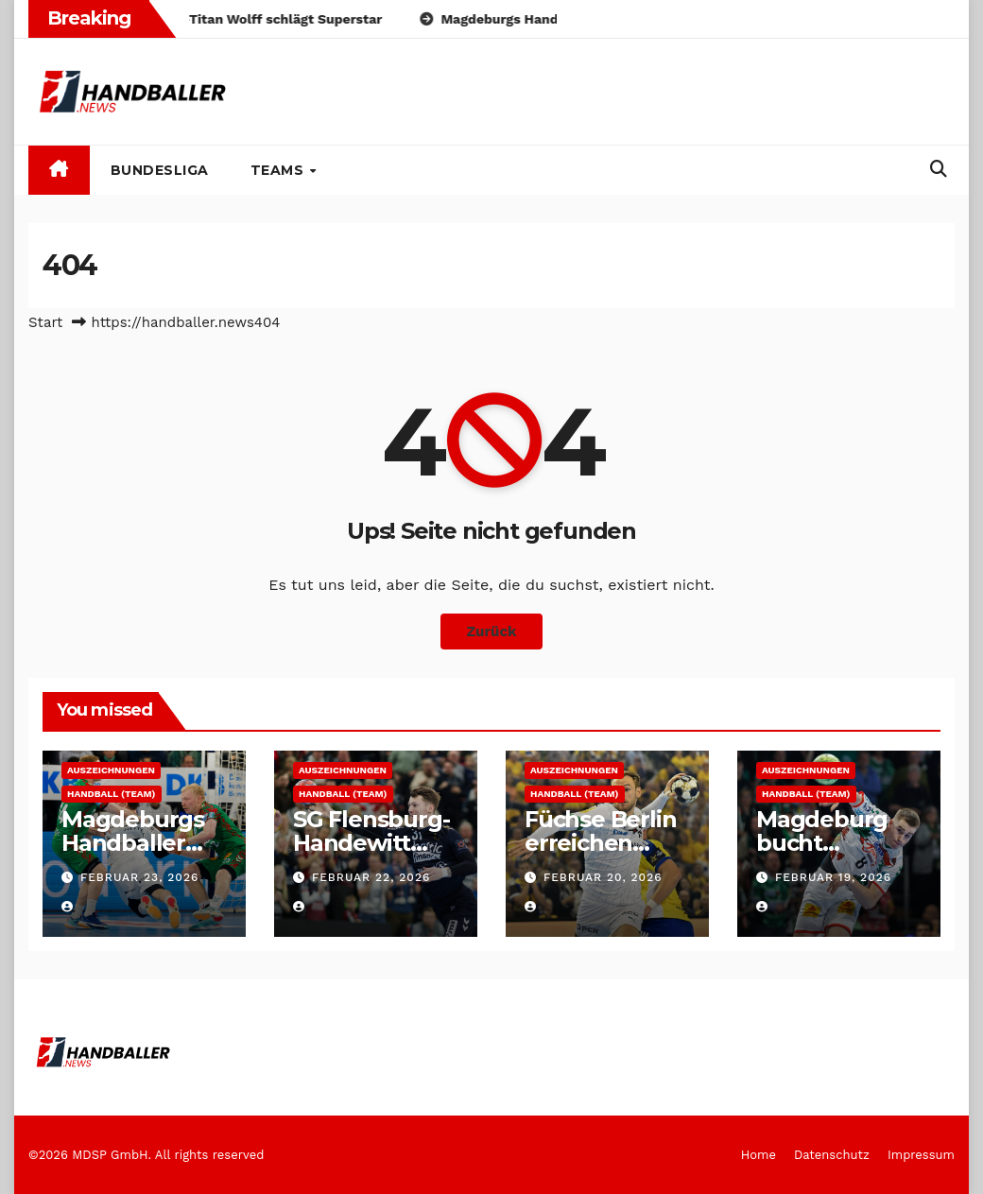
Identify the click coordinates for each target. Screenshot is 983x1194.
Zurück (492, 631)
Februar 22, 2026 (371, 877)
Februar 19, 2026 (833, 877)
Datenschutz (832, 1155)
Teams (279, 170)
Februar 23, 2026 (139, 877)
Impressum (921, 1155)
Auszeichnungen (111, 770)
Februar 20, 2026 (603, 877)
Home (758, 1155)
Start (45, 322)
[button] (938, 169)
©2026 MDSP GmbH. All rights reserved (146, 1155)
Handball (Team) (111, 793)
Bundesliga (160, 170)
